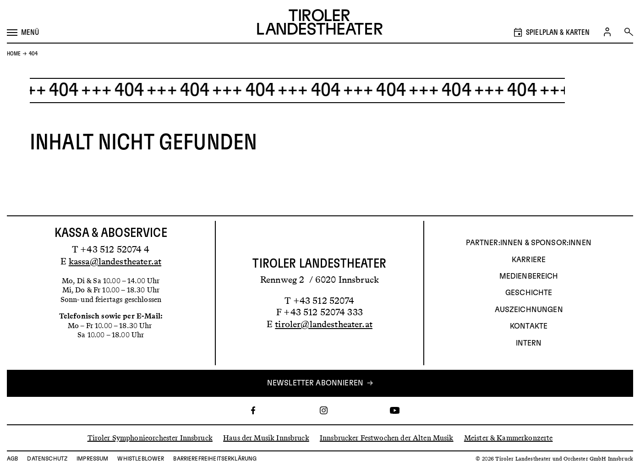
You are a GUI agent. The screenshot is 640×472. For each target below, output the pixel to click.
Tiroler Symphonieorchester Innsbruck (150, 437)
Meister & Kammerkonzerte (508, 437)
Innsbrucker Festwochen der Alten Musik (387, 437)
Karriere (529, 259)
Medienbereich (528, 276)
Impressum (92, 458)
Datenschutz (47, 458)
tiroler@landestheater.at (323, 323)
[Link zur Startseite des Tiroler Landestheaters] (320, 23)
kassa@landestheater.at (115, 261)
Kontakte (528, 326)
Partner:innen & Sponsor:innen (528, 243)
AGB (12, 458)
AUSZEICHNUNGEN (529, 309)
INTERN (529, 343)
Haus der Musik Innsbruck (266, 437)
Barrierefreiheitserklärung (215, 458)
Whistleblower (140, 458)
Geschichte (528, 292)
